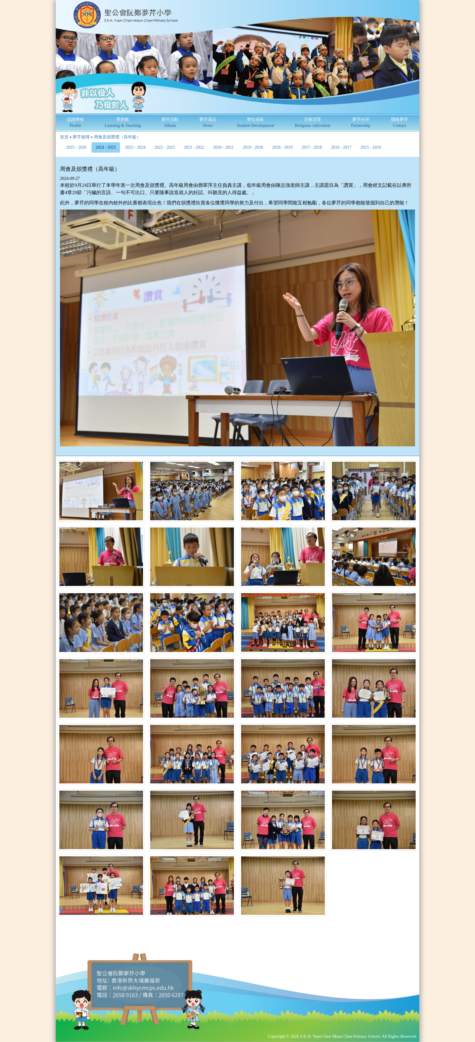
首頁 (64, 137)
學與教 (123, 122)
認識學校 (75, 122)
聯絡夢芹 (399, 122)
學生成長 (255, 122)
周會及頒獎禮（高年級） (117, 137)
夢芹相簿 (81, 137)
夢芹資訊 (207, 122)
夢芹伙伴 (360, 122)
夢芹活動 (169, 122)
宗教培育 (312, 122)
